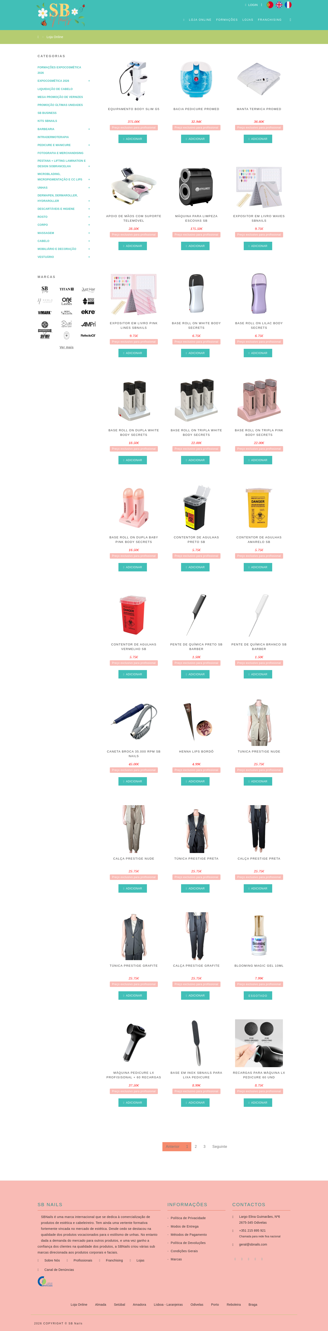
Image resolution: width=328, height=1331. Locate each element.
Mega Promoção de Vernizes (60, 97)
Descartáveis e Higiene (56, 209)
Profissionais (83, 1260)
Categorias (51, 56)
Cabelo (43, 241)
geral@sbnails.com (253, 1244)
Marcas (47, 277)
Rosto (42, 216)
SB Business (47, 113)
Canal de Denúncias (59, 1270)
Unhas (43, 187)
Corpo (43, 224)
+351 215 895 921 (252, 1230)
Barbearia (46, 129)
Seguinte (219, 1147)
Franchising (270, 19)
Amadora (140, 1304)
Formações (227, 19)
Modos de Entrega (183, 1226)
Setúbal (120, 1304)
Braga (253, 1304)
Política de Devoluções (186, 1243)
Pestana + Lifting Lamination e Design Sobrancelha (62, 163)
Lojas (247, 19)
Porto (215, 1304)
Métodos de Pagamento (187, 1234)
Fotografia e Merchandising (60, 153)
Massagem (46, 233)
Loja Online (200, 19)
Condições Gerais (182, 1251)
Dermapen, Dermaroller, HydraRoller (58, 198)
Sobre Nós (52, 1260)
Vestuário (46, 257)
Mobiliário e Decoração (57, 249)
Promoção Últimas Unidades (60, 105)
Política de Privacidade (186, 1218)
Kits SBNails (47, 121)
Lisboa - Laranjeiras (169, 1304)
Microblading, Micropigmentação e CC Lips (60, 176)
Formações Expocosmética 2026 (59, 70)
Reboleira (234, 1304)
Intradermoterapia (53, 137)
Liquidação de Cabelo (55, 89)
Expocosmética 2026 (53, 80)
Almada (101, 1304)
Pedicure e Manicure (54, 145)
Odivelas (197, 1304)
